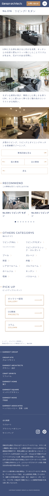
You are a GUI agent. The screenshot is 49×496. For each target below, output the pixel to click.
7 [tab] (31, 221)
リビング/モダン (34, 242)
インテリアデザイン (24, 391)
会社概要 (6, 420)
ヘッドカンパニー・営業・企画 (24, 407)
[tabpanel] (17, 204)
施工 (24, 383)
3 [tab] (20, 221)
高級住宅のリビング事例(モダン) (13, 343)
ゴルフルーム (32, 266)
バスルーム (31, 276)
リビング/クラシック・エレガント (35, 248)
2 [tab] (18, 221)
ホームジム (8, 271)
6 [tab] (28, 221)
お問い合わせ (33, 3)
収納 (5, 276)
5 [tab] (25, 221)
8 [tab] (33, 221)
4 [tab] (23, 221)
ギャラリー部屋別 (15, 341)
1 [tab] (15, 221)
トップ (4, 341)
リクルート (7, 424)
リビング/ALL (9, 242)
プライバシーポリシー (12, 429)
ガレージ (30, 255)
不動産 (24, 399)
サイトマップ (8, 433)
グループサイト (24, 359)
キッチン (30, 271)
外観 (28, 261)
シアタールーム (10, 266)
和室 (5, 261)
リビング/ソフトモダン (9, 247)
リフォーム (24, 375)
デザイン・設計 (24, 367)
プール (6, 255)
